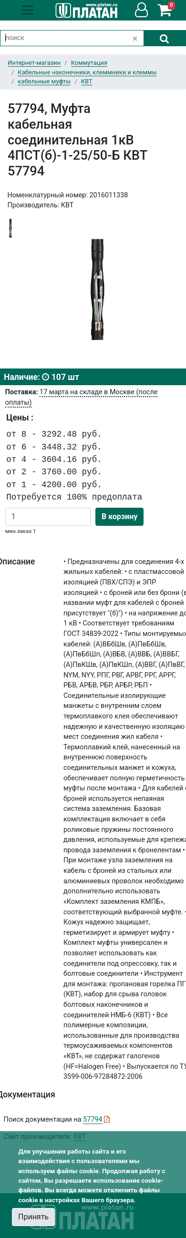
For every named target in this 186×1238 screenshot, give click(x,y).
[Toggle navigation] (27, 10)
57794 (92, 1119)
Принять (33, 1216)
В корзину (119, 516)
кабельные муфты (44, 81)
